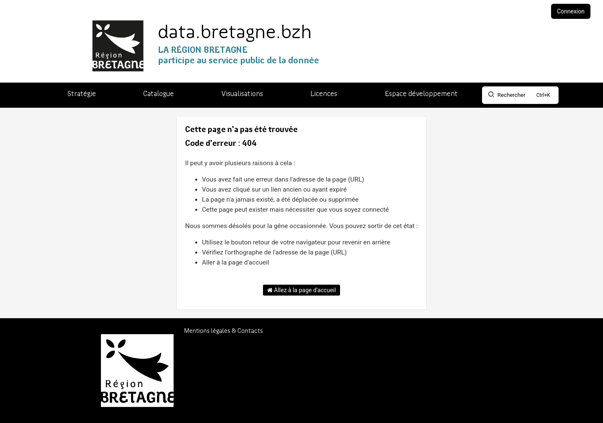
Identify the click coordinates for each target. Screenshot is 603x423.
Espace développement (421, 94)
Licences (323, 94)
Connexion (571, 11)
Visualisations (242, 94)
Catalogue (158, 94)
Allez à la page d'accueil (301, 290)
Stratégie (81, 94)
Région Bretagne (493, 391)
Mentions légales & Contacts (223, 331)
